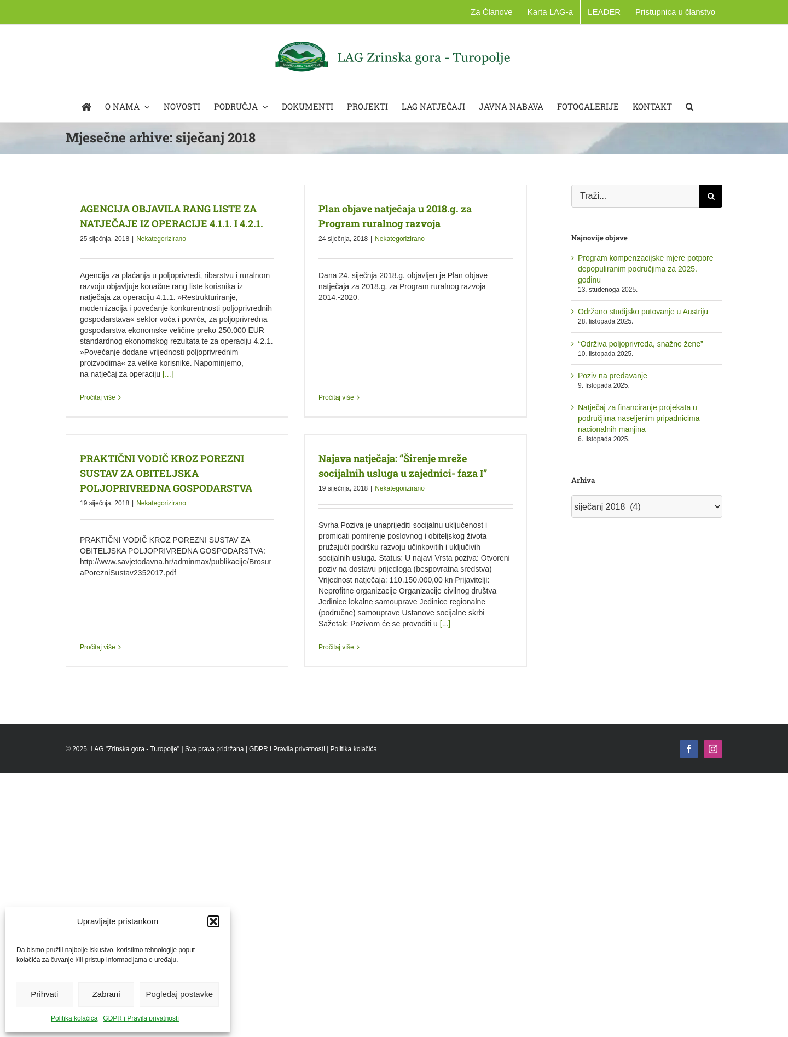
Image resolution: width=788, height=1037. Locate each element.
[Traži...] (635, 196)
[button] (213, 921)
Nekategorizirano (161, 239)
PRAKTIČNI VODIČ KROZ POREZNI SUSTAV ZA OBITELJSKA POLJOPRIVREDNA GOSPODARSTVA (183, 459)
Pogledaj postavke (179, 994)
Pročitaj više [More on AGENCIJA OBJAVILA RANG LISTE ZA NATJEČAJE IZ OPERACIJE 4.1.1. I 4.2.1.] (97, 397)
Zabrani (106, 994)
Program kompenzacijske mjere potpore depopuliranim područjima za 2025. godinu (645, 269)
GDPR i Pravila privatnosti (141, 1018)
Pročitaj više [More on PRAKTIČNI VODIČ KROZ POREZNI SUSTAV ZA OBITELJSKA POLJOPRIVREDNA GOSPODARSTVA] (115, 582)
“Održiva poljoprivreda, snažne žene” (640, 343)
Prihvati (44, 994)
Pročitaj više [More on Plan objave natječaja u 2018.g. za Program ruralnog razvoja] (332, 321)
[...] (168, 374)
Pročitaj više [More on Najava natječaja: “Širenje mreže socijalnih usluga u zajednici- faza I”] (323, 654)
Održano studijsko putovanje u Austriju (643, 311)
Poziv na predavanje (612, 375)
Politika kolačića (74, 1018)
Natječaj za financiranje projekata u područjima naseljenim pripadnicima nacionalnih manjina (639, 418)
